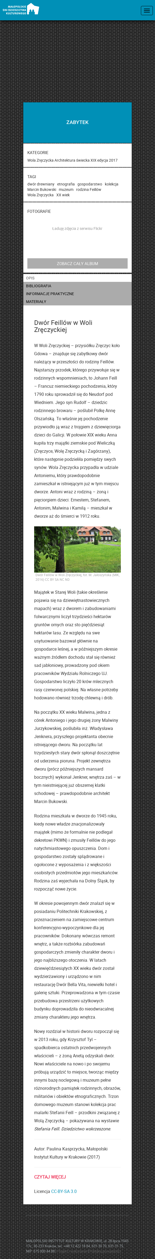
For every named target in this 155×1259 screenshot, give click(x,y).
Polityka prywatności (105, 1251)
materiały (36, 301)
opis (30, 277)
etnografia (66, 184)
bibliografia (38, 285)
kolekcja (111, 184)
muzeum (66, 189)
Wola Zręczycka (40, 160)
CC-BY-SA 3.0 (64, 1191)
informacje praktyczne (50, 293)
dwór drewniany (40, 184)
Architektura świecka (72, 160)
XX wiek (63, 194)
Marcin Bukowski (41, 189)
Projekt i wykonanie (72, 1251)
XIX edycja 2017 (104, 160)
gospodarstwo (90, 184)
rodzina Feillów (88, 189)
